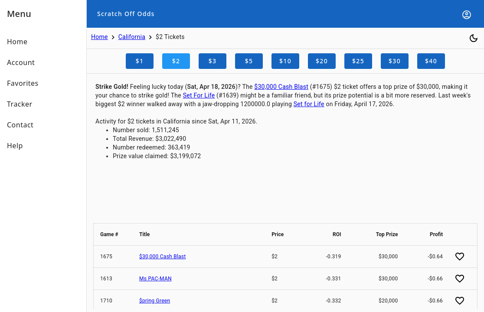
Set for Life (309, 104)
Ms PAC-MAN (155, 279)
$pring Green (154, 301)
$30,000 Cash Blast (281, 86)
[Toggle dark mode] (473, 38)
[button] (113, 234)
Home (99, 36)
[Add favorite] (459, 256)
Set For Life (199, 95)
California (131, 36)
